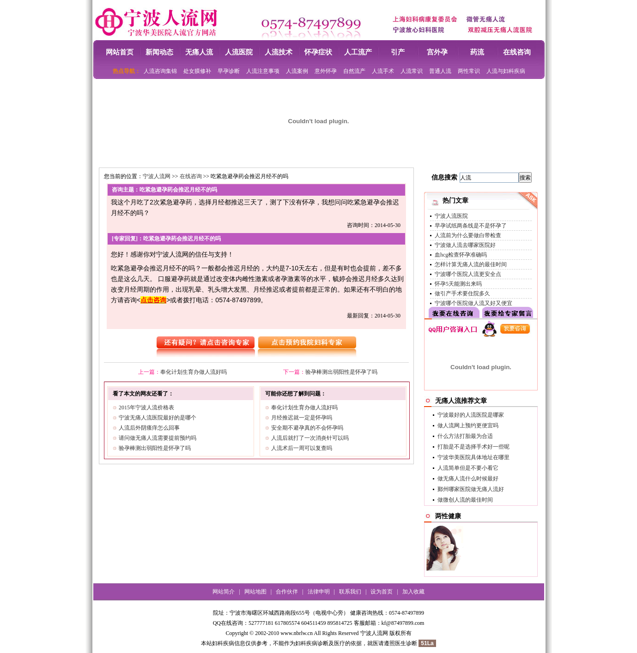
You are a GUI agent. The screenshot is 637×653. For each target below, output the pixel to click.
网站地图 (255, 591)
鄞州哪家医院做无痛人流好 (470, 489)
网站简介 (223, 591)
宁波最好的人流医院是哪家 (470, 415)
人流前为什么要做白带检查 (468, 235)
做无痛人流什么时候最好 (467, 478)
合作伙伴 (287, 591)
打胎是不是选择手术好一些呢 (473, 446)
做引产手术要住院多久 (462, 293)
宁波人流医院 (451, 216)
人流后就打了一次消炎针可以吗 (310, 438)
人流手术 (383, 71)
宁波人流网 (156, 176)
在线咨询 (191, 176)
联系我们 (350, 591)
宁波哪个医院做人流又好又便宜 (473, 303)
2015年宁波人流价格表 (146, 407)
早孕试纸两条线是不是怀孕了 (471, 225)
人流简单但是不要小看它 (467, 468)
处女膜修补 (197, 71)
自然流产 (354, 71)
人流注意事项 (262, 71)
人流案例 (297, 71)
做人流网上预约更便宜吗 (467, 425)
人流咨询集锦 (160, 71)
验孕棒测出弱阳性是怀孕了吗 (341, 372)
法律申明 (319, 591)
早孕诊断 (229, 71)
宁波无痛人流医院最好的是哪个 (157, 417)
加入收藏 (413, 591)
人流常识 (411, 71)
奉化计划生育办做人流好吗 (193, 372)
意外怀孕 (326, 71)
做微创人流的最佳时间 (465, 500)
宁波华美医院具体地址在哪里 (473, 457)
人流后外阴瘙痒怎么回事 (149, 428)
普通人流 (440, 71)
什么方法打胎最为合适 (465, 436)
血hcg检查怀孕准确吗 (461, 255)
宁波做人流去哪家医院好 (465, 245)
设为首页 (381, 591)
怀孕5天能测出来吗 (458, 284)
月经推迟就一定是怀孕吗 (301, 417)
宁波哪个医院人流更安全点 (468, 274)
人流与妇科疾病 (505, 71)
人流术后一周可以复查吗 (301, 448)
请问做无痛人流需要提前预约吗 (157, 438)
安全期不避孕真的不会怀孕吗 (307, 428)
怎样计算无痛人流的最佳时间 (471, 264)
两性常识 (469, 71)
